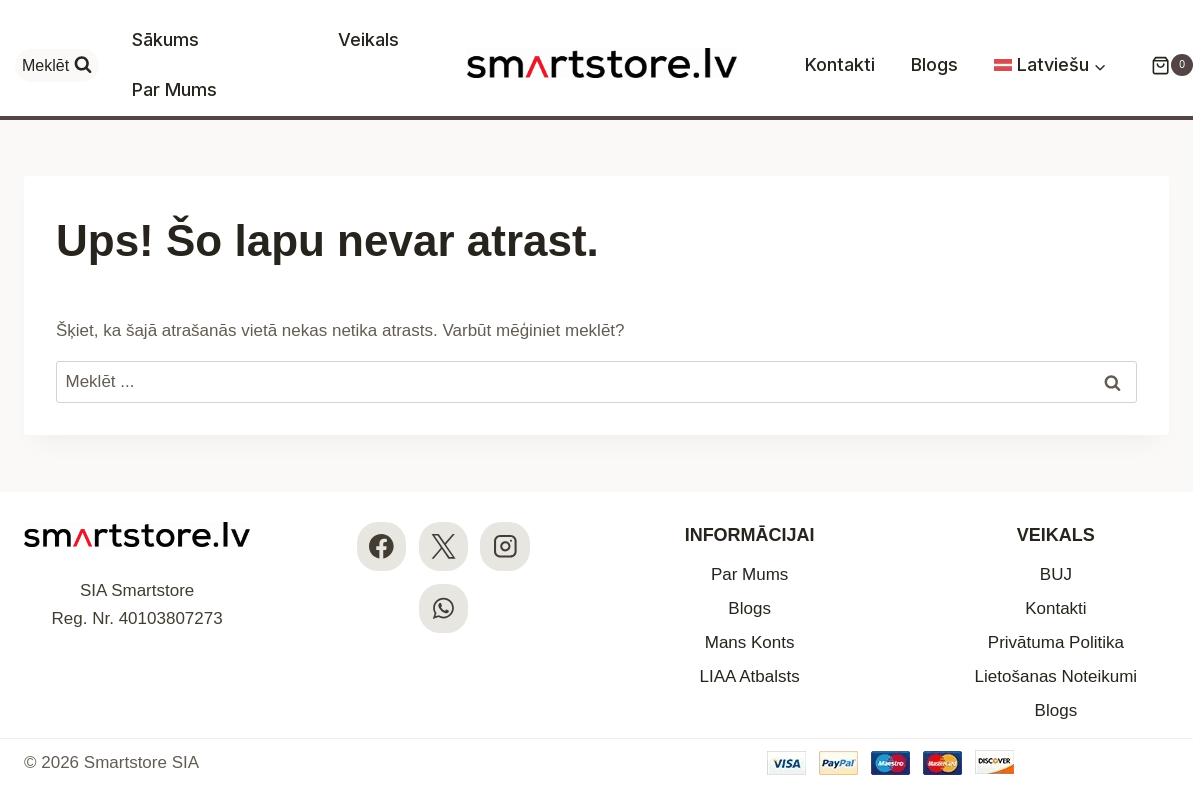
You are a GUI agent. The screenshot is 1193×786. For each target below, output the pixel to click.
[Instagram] (504, 546)
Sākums (165, 39)
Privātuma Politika (1056, 642)
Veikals (368, 39)
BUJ (1056, 574)
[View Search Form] (57, 65)
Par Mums (174, 89)
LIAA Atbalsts (750, 676)
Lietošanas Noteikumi (1056, 676)
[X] (443, 546)
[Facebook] (381, 546)
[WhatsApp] (443, 608)
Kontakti (840, 64)
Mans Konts (750, 642)
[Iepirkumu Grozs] (1162, 65)
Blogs (934, 64)
